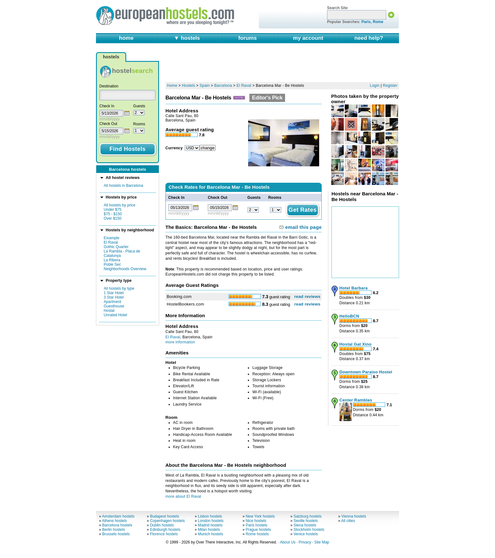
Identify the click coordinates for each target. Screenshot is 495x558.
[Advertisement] (282, 65)
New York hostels (260, 516)
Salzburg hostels (308, 516)
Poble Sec (112, 264)
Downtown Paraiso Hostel (365, 372)
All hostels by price (119, 205)
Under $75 (113, 209)
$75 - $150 (113, 214)
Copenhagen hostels (167, 521)
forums (247, 38)
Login (375, 85)
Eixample (111, 238)
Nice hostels (256, 521)
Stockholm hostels (309, 529)
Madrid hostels (210, 525)
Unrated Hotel (115, 315)
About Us (287, 542)
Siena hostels (305, 525)
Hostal (109, 310)
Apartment (112, 302)
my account (308, 38)
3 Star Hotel (114, 297)
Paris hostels (256, 525)
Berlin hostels (113, 529)
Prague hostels (258, 529)
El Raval (111, 242)
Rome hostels (257, 534)
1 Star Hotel (114, 293)
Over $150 (113, 218)
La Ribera (112, 260)
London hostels (211, 521)
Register (390, 85)
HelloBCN (349, 316)
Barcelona (223, 85)
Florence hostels (164, 534)
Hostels (188, 85)
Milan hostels (209, 529)
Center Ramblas (355, 400)
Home (172, 85)
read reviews (307, 296)
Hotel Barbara (353, 288)
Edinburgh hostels (165, 529)
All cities (348, 521)
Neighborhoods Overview (125, 269)
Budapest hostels (164, 516)
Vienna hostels (353, 516)
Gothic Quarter (116, 247)
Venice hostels (306, 534)
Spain (205, 85)
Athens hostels (114, 521)
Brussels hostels (116, 534)
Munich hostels (210, 534)
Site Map (321, 542)
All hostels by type (119, 288)
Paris (366, 22)
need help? (368, 38)
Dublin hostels (162, 525)
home (126, 38)
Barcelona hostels (117, 525)
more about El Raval (183, 496)
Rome (378, 22)
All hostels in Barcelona (123, 185)
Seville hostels (306, 521)
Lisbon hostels (210, 516)
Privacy (305, 542)
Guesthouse (114, 306)
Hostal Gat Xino (355, 344)
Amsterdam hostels (118, 516)
